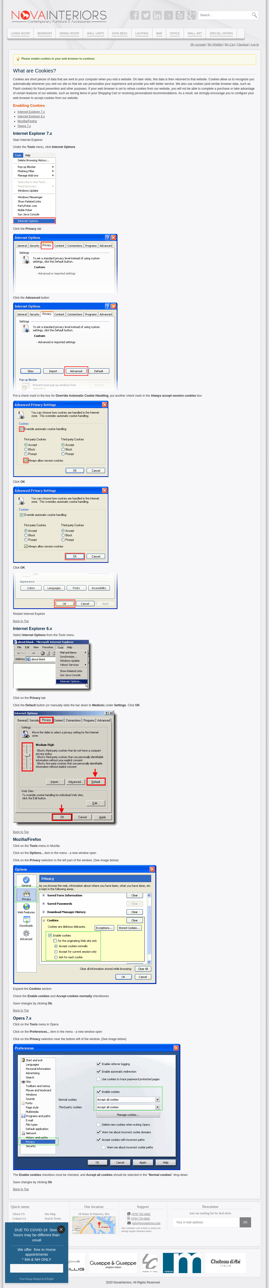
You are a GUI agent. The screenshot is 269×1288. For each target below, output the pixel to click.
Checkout (243, 44)
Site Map (50, 1214)
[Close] (61, 1229)
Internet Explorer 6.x (31, 116)
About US (19, 1214)
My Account (198, 44)
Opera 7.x (24, 126)
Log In (255, 44)
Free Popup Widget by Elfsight (37, 1279)
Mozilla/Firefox (27, 121)
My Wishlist (215, 44)
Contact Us (19, 1218)
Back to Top (21, 621)
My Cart (230, 44)
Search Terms (53, 1218)
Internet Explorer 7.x (31, 112)
